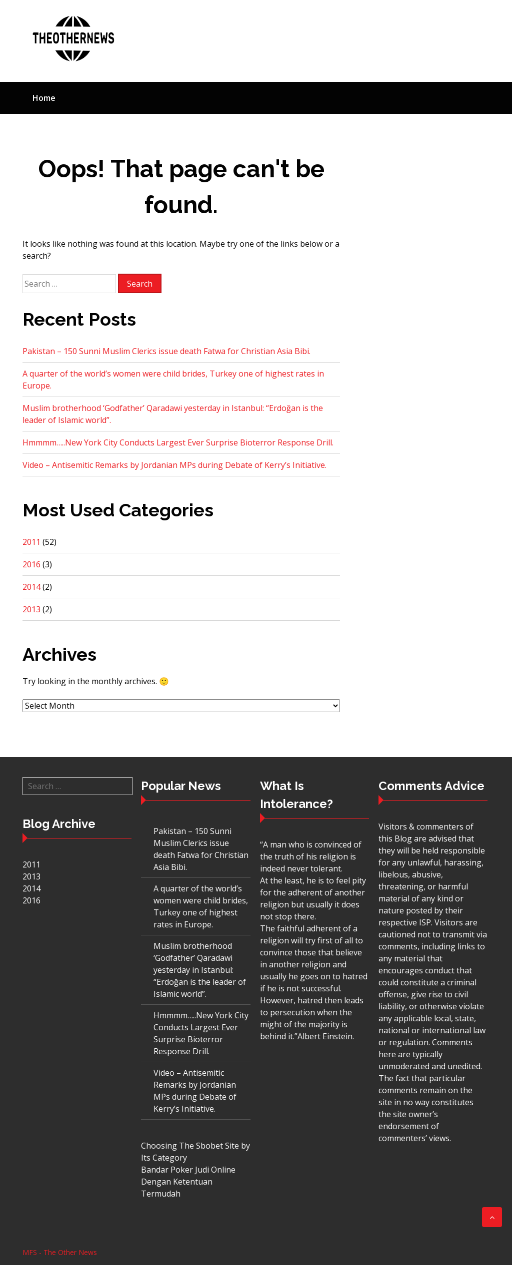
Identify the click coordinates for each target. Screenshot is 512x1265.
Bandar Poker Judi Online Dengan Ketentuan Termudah (188, 1181)
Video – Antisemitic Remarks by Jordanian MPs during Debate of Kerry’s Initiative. (174, 464)
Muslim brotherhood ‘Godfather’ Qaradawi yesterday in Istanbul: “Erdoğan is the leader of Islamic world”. (200, 969)
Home (44, 97)
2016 (31, 564)
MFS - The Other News (59, 1252)
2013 (31, 609)
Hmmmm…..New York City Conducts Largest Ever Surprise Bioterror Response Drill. (178, 442)
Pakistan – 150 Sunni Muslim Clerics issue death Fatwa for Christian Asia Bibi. (166, 351)
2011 (31, 541)
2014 (31, 586)
